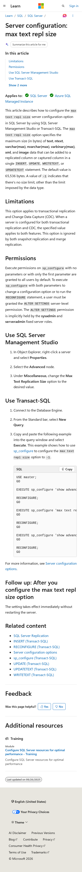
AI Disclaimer (17, 833)
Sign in (74, 6)
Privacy (47, 839)
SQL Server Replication (31, 635)
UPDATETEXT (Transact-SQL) (35, 669)
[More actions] (73, 15)
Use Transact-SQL (21, 78)
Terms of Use (17, 852)
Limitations (16, 61)
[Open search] (63, 6)
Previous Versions (43, 833)
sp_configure (23, 450)
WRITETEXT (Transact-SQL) (34, 674)
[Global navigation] (4, 6)
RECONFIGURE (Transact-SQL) (37, 646)
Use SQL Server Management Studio (33, 72)
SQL (20, 16)
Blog (12, 839)
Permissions (16, 67)
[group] (45, 515)
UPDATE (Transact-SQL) (31, 663)
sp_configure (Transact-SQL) (35, 658)
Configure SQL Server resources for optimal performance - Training (35, 752)
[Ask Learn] (65, 15)
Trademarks (39, 852)
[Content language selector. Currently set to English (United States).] (29, 801)
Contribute (30, 839)
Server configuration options (35, 652)
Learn (9, 16)
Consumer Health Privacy (26, 846)
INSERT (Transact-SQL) (31, 641)
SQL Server (35, 16)
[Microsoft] (41, 6)
